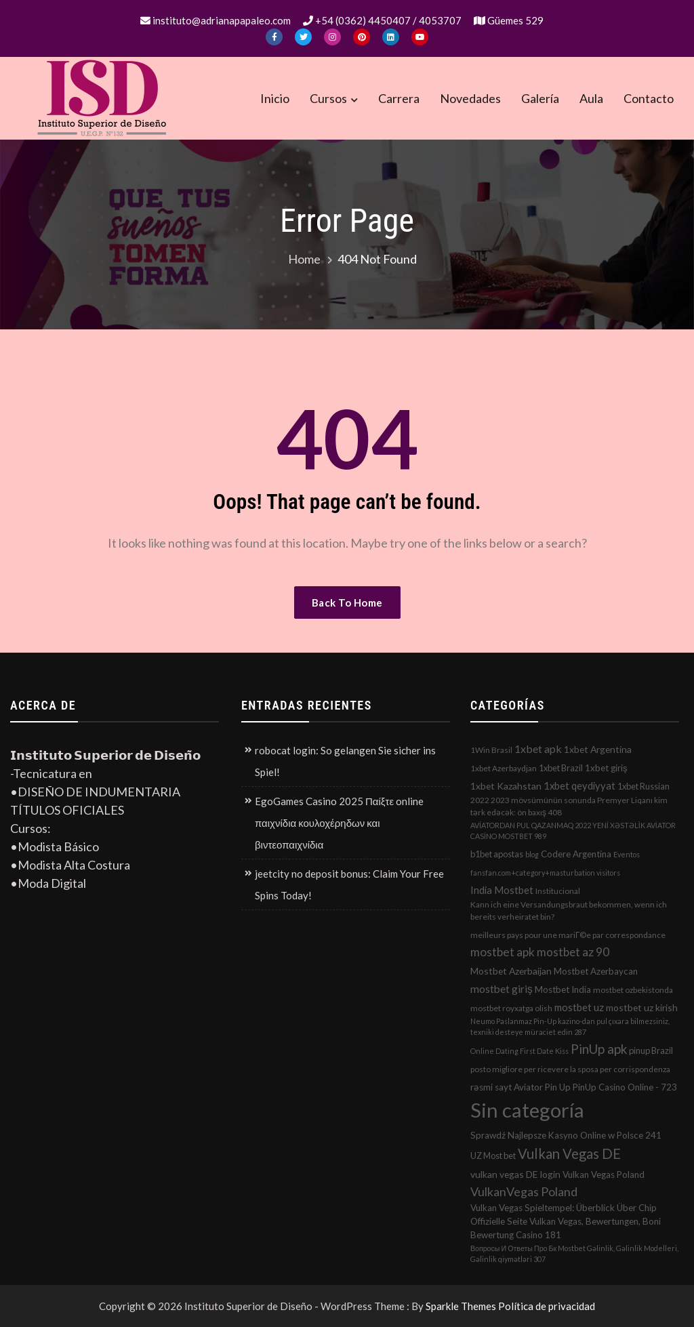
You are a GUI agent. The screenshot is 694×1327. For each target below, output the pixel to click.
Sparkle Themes (461, 1306)
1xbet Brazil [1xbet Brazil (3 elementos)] (561, 767)
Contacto (649, 98)
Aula (591, 98)
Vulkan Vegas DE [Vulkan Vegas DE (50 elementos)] (569, 1153)
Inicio (274, 98)
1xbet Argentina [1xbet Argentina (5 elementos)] (598, 749)
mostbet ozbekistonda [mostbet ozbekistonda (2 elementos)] (633, 990)
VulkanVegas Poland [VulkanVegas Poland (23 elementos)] (523, 1191)
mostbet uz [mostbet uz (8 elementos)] (579, 1007)
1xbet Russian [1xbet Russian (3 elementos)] (643, 786)
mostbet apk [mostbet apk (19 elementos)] (502, 952)
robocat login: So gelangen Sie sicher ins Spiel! (345, 761)
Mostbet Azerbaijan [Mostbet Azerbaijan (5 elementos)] (511, 971)
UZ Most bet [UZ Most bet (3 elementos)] (493, 1155)
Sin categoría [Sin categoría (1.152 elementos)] (527, 1110)
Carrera (399, 98)
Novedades (470, 98)
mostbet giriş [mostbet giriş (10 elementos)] (501, 989)
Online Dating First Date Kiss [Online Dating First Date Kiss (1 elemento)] (519, 1050)
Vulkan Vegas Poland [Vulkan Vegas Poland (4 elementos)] (604, 1174)
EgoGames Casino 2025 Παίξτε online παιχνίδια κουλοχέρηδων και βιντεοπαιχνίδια (339, 823)
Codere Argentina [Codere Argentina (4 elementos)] (576, 854)
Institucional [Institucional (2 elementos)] (557, 891)
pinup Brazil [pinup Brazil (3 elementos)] (651, 1050)
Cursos (328, 98)
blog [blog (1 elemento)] (532, 854)
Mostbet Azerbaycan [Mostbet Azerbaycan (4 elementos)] (596, 971)
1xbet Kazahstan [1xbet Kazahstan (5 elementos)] (506, 786)
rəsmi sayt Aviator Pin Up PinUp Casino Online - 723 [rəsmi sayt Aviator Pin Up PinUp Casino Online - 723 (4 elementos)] (573, 1087)
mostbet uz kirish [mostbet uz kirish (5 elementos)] (642, 1007)
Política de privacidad (546, 1306)
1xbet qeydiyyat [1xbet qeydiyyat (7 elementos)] (579, 785)
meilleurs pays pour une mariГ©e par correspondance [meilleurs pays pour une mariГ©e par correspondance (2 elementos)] (568, 935)
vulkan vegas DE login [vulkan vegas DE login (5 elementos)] (515, 1174)
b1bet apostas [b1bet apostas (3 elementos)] (496, 854)
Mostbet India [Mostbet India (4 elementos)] (563, 989)
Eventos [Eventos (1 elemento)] (626, 854)
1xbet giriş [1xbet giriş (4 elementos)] (606, 767)
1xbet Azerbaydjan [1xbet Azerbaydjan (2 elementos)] (503, 768)
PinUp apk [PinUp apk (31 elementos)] (599, 1049)
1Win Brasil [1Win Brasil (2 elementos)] (491, 750)
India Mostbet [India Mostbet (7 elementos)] (501, 890)
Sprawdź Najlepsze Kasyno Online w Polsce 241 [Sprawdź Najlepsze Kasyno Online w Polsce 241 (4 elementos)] (565, 1135)
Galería (540, 98)
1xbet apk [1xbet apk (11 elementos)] (538, 748)
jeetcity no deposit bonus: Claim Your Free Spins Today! (349, 884)
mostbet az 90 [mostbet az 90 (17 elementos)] (573, 952)
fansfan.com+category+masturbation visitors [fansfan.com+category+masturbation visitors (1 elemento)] (545, 872)
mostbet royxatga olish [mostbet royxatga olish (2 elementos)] (511, 1008)
